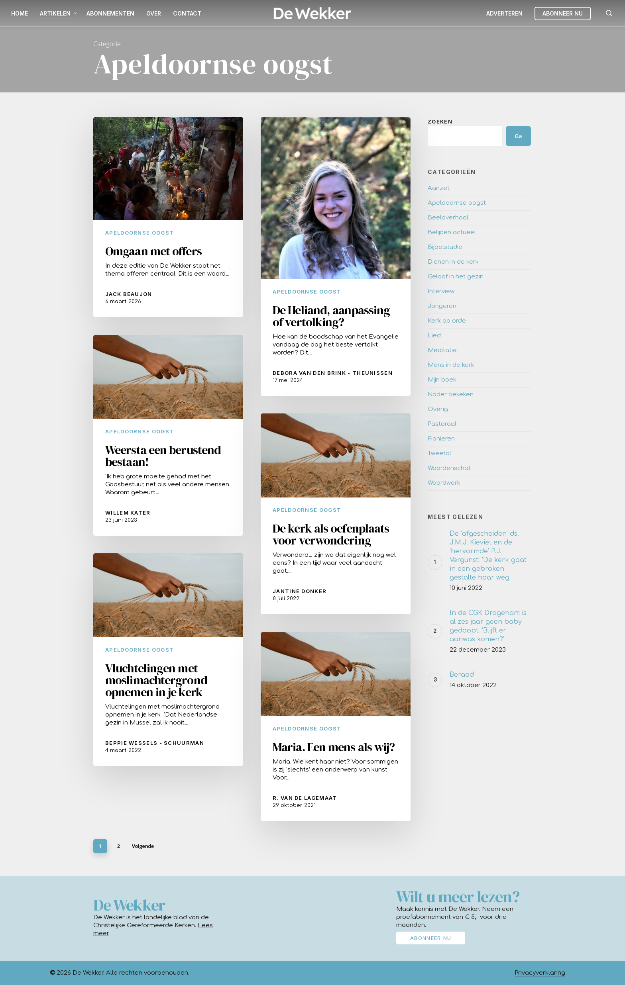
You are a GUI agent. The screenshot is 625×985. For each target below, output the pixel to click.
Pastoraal (442, 424)
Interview (441, 291)
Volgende (143, 846)
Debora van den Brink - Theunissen (333, 373)
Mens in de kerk (451, 365)
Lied (434, 335)
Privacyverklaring (540, 972)
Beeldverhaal (448, 217)
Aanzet (439, 188)
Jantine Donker (299, 613)
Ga (518, 136)
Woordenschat (449, 468)
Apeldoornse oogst (139, 232)
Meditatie (442, 350)
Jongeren (442, 306)
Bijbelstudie (445, 247)
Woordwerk (444, 483)
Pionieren (441, 438)
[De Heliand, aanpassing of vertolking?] (336, 256)
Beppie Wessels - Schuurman (154, 754)
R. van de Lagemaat (305, 820)
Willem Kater (128, 524)
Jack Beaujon (128, 294)
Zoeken (440, 121)
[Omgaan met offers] (168, 217)
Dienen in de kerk (453, 261)
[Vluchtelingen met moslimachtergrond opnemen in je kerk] (168, 670)
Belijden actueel (452, 232)
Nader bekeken (451, 394)
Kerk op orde (447, 320)
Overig (438, 409)
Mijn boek (442, 379)
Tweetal (439, 453)
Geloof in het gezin (455, 276)
